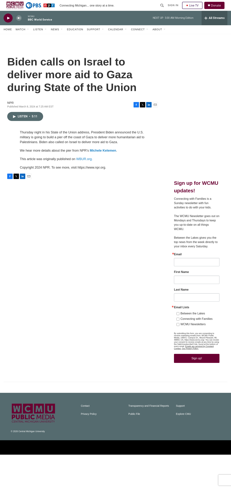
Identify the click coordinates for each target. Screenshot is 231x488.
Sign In (173, 9)
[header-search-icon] (162, 9)
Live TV (193, 9)
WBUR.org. (84, 171)
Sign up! (196, 384)
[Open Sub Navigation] (28, 37)
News (55, 37)
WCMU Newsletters (193, 350)
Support (93, 37)
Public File (134, 447)
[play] (8, 26)
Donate (218, 9)
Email (178, 280)
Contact (85, 439)
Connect (138, 37)
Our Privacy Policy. (190, 375)
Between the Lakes (192, 339)
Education (75, 37)
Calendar (115, 37)
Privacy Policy (89, 447)
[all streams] (214, 26)
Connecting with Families (196, 344)
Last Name (181, 315)
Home (8, 37)
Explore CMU (183, 447)
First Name (181, 298)
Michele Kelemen (103, 162)
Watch (20, 37)
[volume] (19, 26)
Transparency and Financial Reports (148, 439)
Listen (38, 37)
